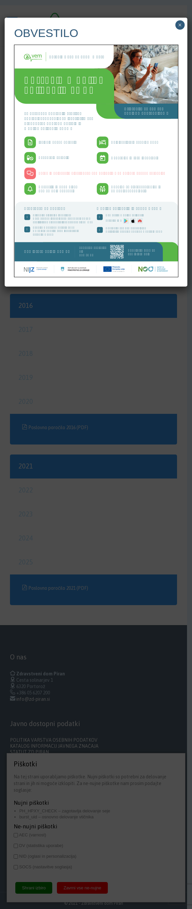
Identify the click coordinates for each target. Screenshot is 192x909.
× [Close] (180, 25)
